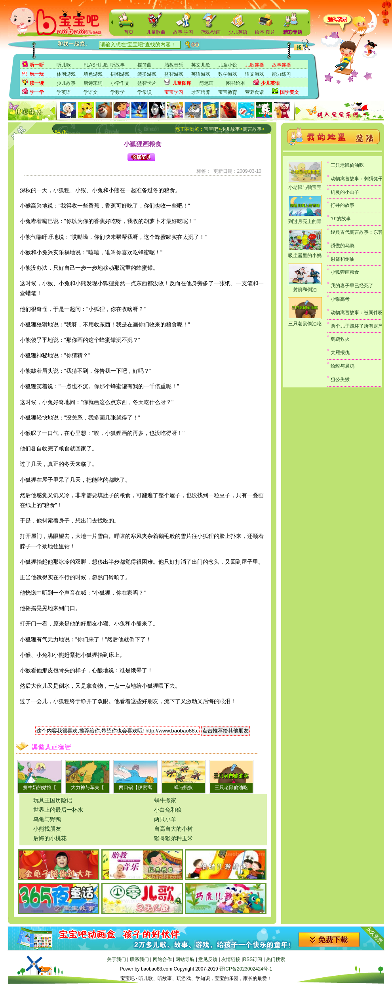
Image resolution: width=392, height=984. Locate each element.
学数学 (117, 92)
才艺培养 (200, 92)
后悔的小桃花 (50, 838)
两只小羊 (165, 819)
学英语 (64, 92)
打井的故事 (342, 205)
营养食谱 (254, 92)
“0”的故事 (341, 218)
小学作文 (119, 83)
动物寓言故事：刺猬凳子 (357, 178)
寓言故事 (252, 129)
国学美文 (289, 92)
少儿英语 (237, 32)
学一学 (37, 92)
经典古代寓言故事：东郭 (357, 232)
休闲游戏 (66, 74)
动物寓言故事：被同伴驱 (357, 312)
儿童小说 (227, 65)
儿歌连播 (254, 65)
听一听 (37, 65)
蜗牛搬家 (165, 800)
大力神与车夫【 (87, 787)
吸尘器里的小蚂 (305, 255)
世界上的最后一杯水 (58, 810)
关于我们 (116, 959)
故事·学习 (183, 32)
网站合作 (162, 959)
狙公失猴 (340, 379)
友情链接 (230, 959)
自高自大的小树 (173, 829)
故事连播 (281, 65)
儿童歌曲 (156, 32)
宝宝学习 (173, 92)
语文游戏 (254, 74)
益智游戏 (173, 74)
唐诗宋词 (93, 83)
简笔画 (206, 83)
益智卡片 (146, 83)
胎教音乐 (173, 65)
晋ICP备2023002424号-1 (245, 969)
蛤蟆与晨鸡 (342, 366)
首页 (128, 32)
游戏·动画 (210, 32)
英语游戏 (200, 74)
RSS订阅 (252, 959)
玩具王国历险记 (52, 800)
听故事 (117, 65)
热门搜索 (275, 959)
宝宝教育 (227, 92)
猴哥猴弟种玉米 (173, 838)
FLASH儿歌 (96, 65)
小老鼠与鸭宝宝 (305, 187)
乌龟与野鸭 (47, 819)
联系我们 (139, 959)
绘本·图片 (265, 32)
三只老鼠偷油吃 (231, 787)
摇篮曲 (144, 65)
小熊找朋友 (47, 829)
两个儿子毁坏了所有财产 (357, 326)
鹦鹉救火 (340, 339)
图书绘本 (235, 83)
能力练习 (281, 74)
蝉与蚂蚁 (183, 787)
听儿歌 (64, 65)
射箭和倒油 (305, 289)
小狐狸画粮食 (345, 272)
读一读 (37, 83)
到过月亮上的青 (305, 221)
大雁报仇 (340, 352)
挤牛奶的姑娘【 (39, 787)
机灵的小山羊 (345, 192)
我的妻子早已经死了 (352, 285)
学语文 (91, 92)
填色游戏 (93, 74)
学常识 (144, 92)
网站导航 (184, 959)
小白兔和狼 (168, 810)
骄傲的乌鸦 (342, 245)
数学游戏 (227, 74)
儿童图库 (181, 83)
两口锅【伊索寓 (135, 787)
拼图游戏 (119, 74)
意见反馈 (207, 959)
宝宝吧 (211, 129)
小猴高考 (340, 299)
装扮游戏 (146, 74)
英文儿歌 (200, 65)
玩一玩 (37, 74)
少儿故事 (66, 83)
